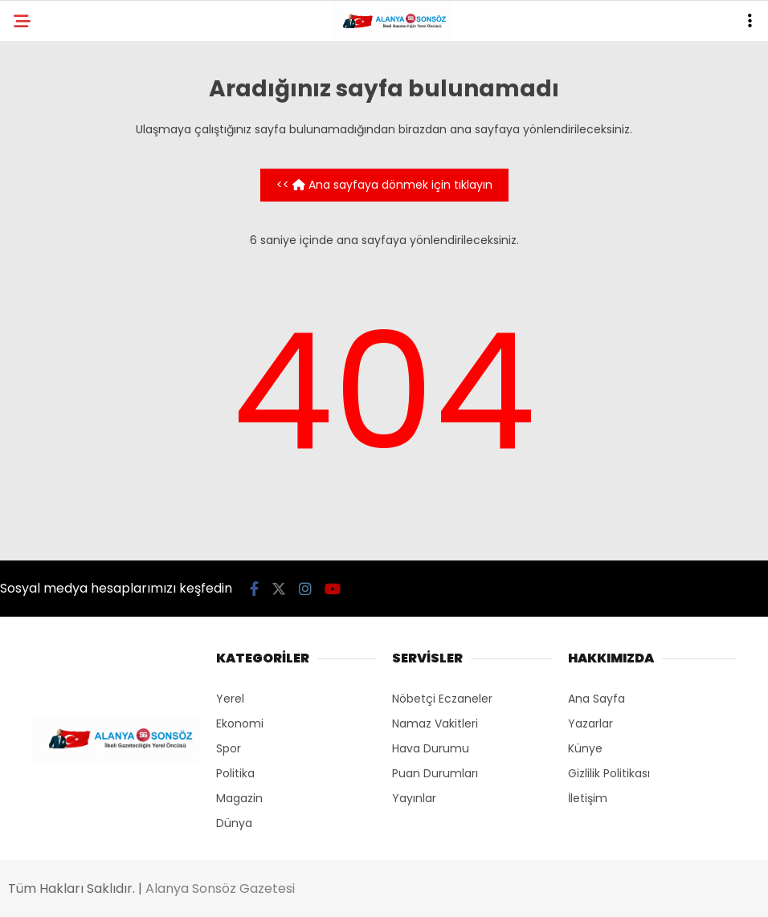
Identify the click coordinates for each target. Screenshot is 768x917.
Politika (235, 773)
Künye (585, 748)
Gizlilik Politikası (609, 773)
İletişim (587, 798)
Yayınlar (414, 798)
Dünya (234, 823)
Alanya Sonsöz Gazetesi (220, 888)
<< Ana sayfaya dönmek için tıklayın (384, 185)
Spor (228, 748)
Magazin (239, 798)
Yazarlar (590, 723)
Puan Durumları (435, 773)
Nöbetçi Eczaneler (442, 699)
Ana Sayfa (596, 699)
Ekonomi (239, 723)
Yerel (230, 699)
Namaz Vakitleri (435, 723)
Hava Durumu (430, 748)
